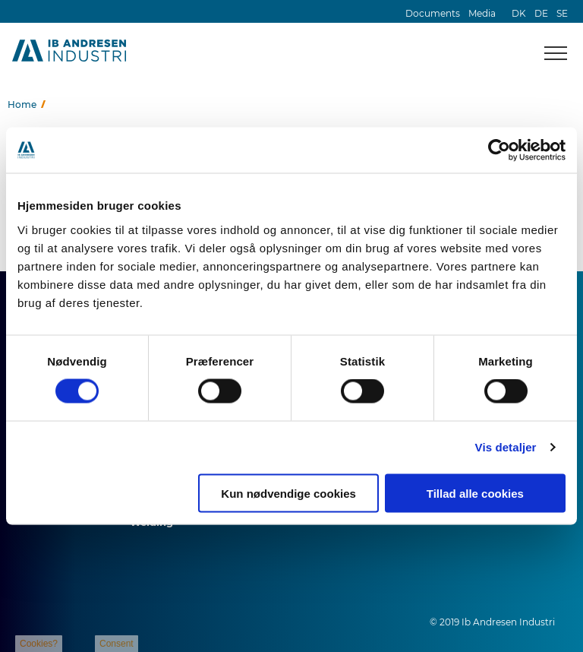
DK (519, 13)
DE (541, 13)
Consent (116, 643)
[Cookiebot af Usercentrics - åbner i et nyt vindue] (499, 150)
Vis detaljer (506, 447)
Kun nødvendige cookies (288, 492)
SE (562, 13)
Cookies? (39, 643)
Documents (432, 13)
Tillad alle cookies (475, 492)
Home (22, 104)
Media (482, 13)
